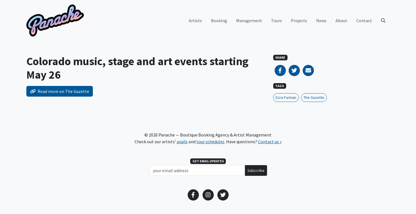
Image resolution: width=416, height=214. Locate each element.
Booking (219, 20)
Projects (299, 20)
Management (249, 20)
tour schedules (210, 141)
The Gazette (314, 97)
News (321, 20)
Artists (195, 20)
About (341, 20)
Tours (276, 20)
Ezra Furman (286, 97)
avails (182, 141)
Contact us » (270, 141)
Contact (364, 20)
